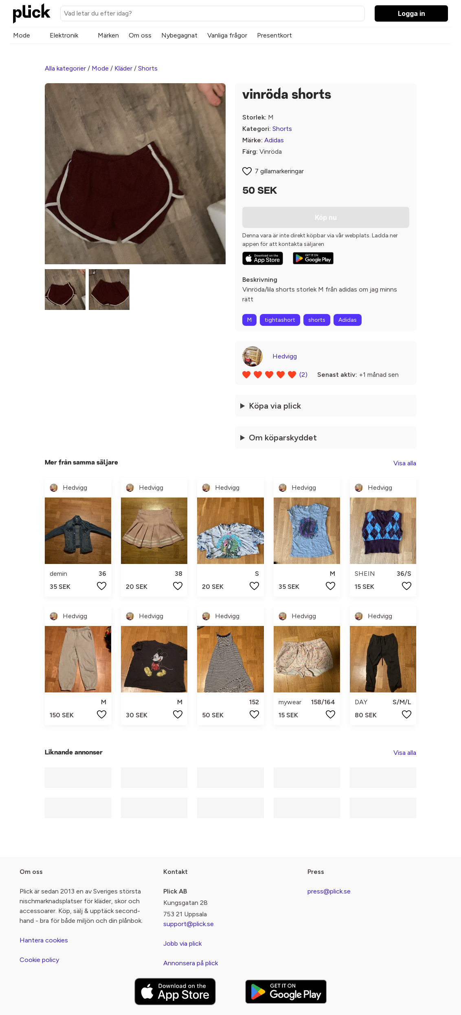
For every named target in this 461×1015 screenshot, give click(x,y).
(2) (303, 374)
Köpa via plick (275, 406)
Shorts (148, 68)
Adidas (274, 140)
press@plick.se (329, 891)
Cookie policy (39, 960)
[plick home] (31, 13)
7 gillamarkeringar (279, 171)
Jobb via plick (182, 943)
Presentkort (274, 35)
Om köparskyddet (283, 437)
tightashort (280, 319)
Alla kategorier (65, 68)
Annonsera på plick (190, 963)
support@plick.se (188, 924)
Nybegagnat (179, 35)
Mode (21, 35)
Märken (108, 35)
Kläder (123, 68)
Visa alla (404, 463)
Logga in (411, 13)
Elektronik (64, 35)
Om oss (140, 35)
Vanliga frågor (227, 35)
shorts (316, 319)
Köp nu (326, 217)
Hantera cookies (44, 940)
